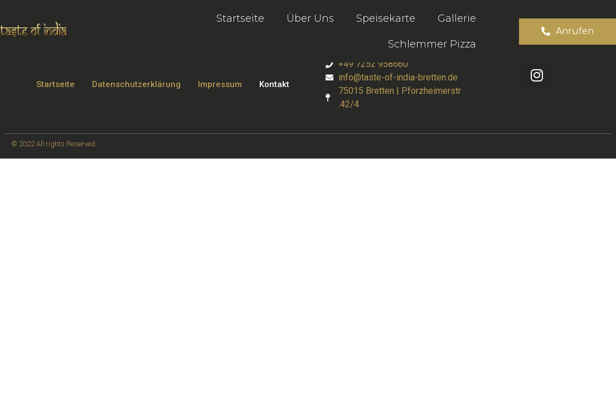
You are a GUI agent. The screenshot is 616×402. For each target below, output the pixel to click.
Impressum (220, 84)
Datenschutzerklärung (136, 84)
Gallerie (457, 18)
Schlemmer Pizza (432, 44)
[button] (567, 31)
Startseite (240, 18)
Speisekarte (385, 18)
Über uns (310, 18)
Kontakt (274, 84)
